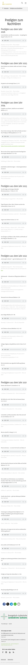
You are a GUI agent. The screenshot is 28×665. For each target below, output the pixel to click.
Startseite (6, 8)
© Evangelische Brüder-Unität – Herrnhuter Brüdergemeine (10, 643)
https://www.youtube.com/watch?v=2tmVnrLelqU (13, 146)
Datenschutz (10, 659)
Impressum (3, 659)
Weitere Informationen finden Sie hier (6, 645)
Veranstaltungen (4, 623)
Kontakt (10, 623)
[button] (4, 604)
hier (2, 270)
